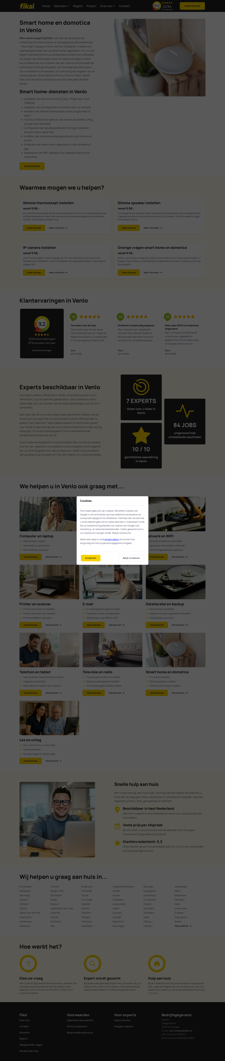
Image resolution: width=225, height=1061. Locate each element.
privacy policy (112, 539)
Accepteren (90, 558)
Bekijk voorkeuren (131, 558)
